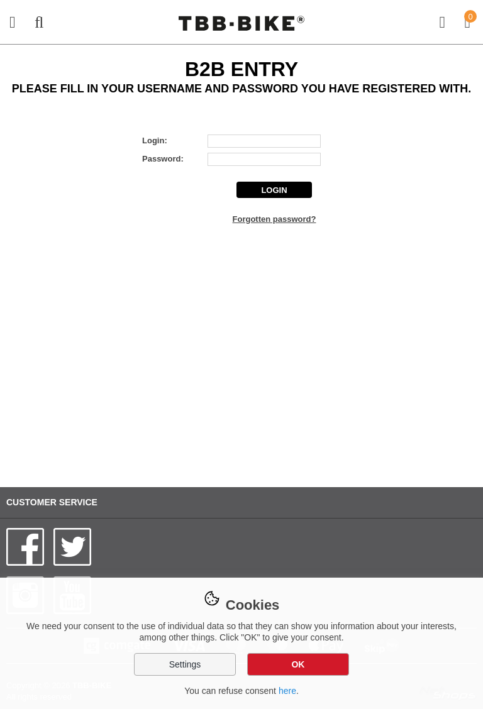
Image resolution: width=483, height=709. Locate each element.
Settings (185, 664)
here (287, 691)
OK (297, 664)
